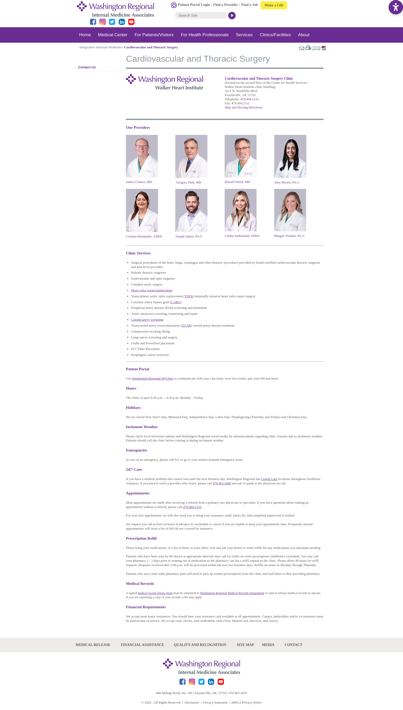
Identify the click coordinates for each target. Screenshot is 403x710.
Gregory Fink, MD (188, 182)
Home (85, 34)
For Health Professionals (204, 34)
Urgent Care (269, 479)
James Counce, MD (139, 182)
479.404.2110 (249, 99)
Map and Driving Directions (243, 107)
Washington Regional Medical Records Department (232, 593)
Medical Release (93, 645)
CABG (175, 302)
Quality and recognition (200, 645)
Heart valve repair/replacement (151, 290)
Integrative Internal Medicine (100, 47)
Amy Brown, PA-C (287, 182)
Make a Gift (273, 5)
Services (244, 34)
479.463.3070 (238, 693)
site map (245, 645)
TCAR (186, 325)
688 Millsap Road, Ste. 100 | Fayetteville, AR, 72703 (191, 693)
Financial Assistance (142, 645)
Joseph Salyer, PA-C (189, 236)
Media (268, 645)
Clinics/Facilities (275, 34)
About (303, 34)
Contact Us (87, 67)
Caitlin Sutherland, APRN (242, 236)
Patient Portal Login (194, 5)
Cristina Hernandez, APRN (144, 236)
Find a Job (249, 5)
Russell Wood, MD (237, 182)
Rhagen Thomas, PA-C (289, 236)
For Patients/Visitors (154, 34)
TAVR (189, 296)
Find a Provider (225, 5)
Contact (293, 645)
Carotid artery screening (147, 319)
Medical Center (112, 34)
